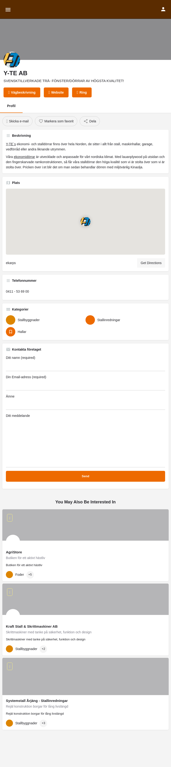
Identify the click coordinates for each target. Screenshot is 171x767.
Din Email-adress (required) (85, 382)
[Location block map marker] (85, 221)
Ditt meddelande (85, 440)
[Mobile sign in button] (163, 9)
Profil (11, 106)
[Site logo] (23, 9)
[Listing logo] (12, 60)
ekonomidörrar (24, 157)
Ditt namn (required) (85, 363)
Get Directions (151, 263)
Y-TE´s (11, 144)
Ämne (85, 402)
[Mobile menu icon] (8, 9)
